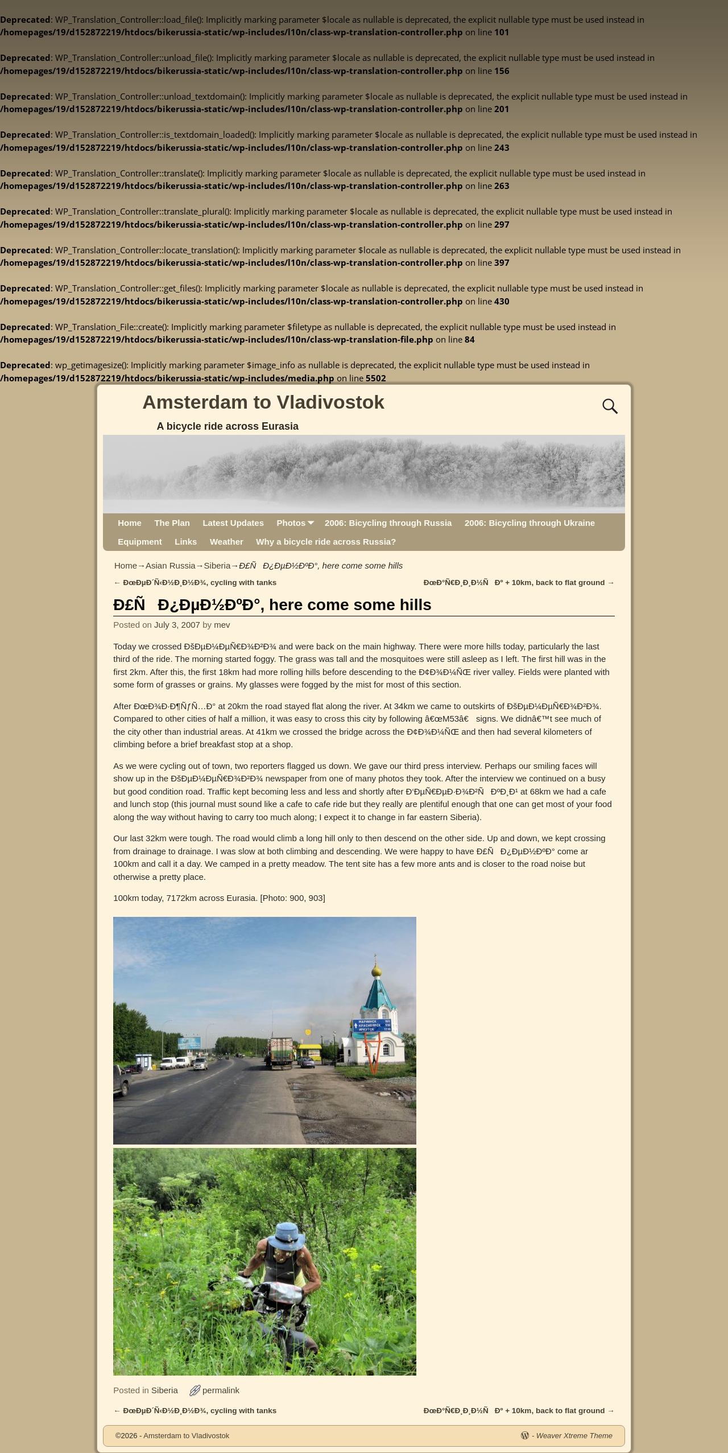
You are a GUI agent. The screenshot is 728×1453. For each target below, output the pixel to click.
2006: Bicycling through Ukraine (530, 523)
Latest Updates (233, 523)
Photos (297, 522)
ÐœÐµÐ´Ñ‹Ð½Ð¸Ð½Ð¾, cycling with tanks (194, 582)
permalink (220, 1390)
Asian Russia (171, 565)
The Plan (172, 523)
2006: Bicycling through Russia (388, 523)
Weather (226, 541)
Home (130, 523)
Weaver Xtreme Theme (574, 1435)
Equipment (140, 541)
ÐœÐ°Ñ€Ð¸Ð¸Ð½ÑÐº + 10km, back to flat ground (519, 582)
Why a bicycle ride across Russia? (326, 541)
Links (186, 541)
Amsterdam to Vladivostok (263, 402)
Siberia (217, 565)
